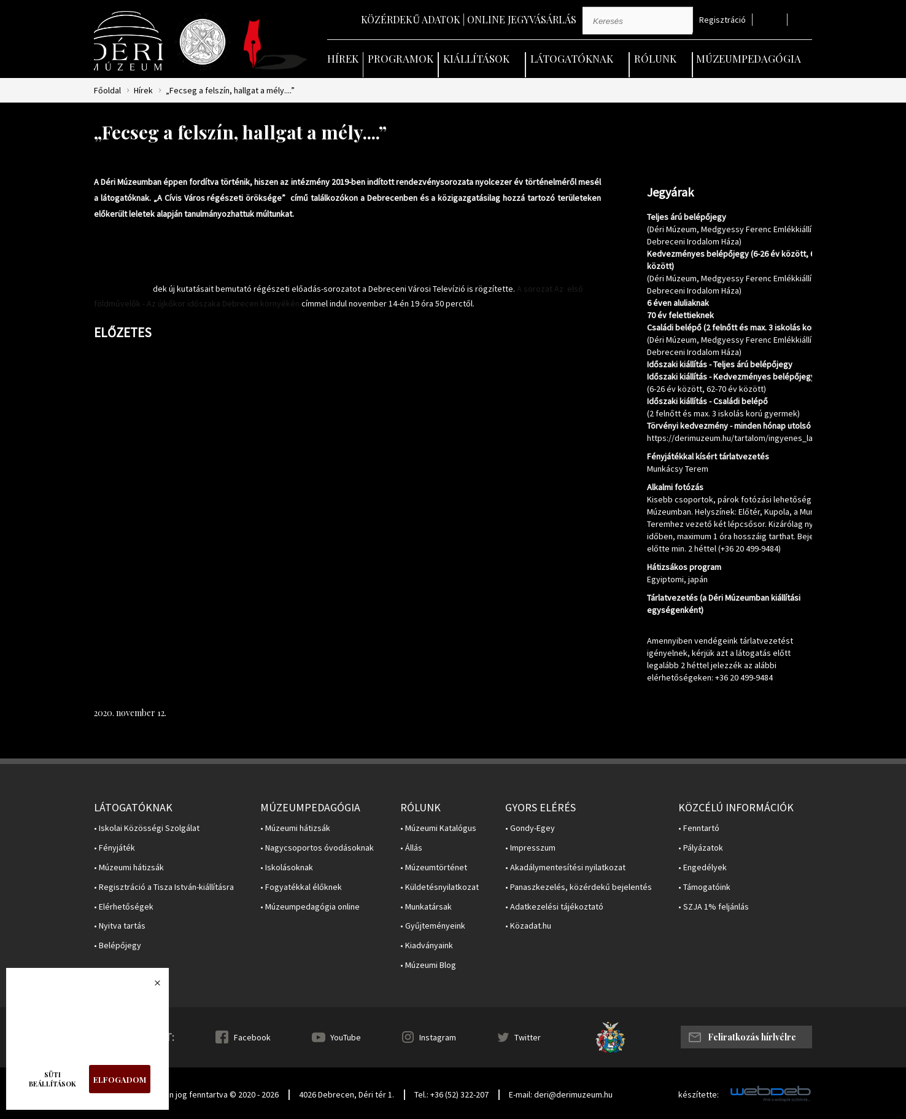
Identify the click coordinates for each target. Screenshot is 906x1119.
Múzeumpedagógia (748, 58)
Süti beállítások (52, 1079)
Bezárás (151, 986)
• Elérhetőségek (123, 907)
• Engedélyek (702, 867)
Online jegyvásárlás (521, 19)
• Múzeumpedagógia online (310, 907)
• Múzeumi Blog (428, 965)
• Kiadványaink (426, 945)
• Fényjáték (114, 848)
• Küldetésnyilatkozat (439, 887)
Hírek (342, 58)
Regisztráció (722, 20)
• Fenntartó (698, 828)
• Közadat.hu (528, 926)
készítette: (698, 1095)
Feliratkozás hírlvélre (752, 1037)
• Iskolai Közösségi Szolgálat (146, 828)
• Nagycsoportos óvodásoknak (317, 848)
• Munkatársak (426, 907)
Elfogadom (119, 1079)
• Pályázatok (700, 848)
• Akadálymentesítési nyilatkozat (565, 867)
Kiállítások (476, 58)
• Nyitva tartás (119, 926)
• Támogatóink (704, 887)
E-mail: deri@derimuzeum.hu (561, 1094)
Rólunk (655, 58)
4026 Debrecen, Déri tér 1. (346, 1094)
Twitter (527, 1037)
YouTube (345, 1037)
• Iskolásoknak (286, 867)
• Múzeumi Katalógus (438, 828)
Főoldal (107, 90)
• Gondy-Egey (530, 828)
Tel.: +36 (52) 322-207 (451, 1094)
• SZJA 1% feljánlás (713, 907)
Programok (400, 58)
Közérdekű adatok (410, 19)
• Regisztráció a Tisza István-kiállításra (164, 887)
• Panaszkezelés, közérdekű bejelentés (578, 887)
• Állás (411, 848)
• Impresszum (530, 848)
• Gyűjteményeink (432, 926)
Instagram (437, 1037)
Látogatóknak (571, 58)
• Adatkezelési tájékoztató (554, 907)
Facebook (252, 1037)
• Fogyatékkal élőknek (301, 887)
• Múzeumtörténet (433, 867)
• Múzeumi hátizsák (129, 867)
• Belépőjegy (117, 945)
